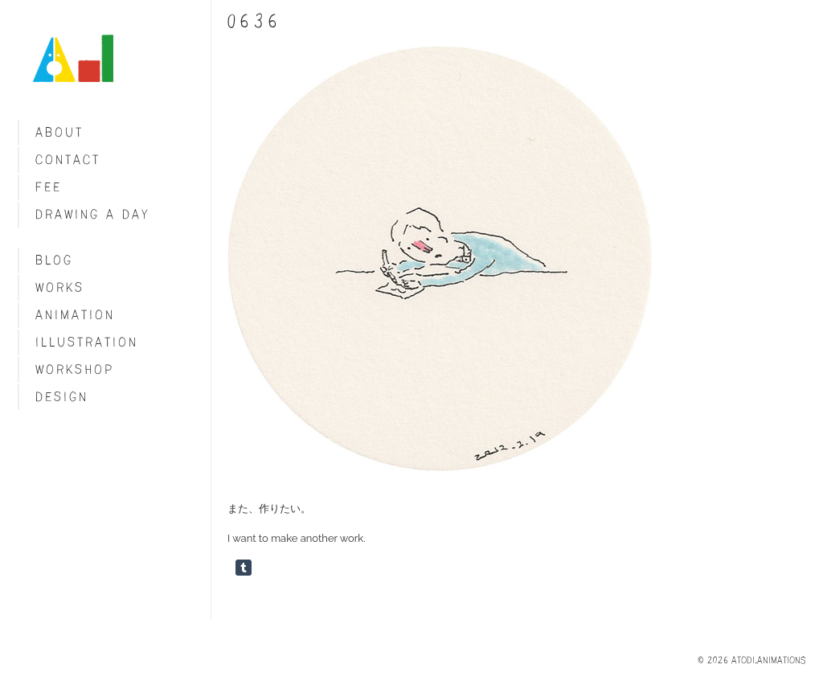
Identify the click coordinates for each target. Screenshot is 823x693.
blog (54, 260)
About (59, 132)
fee (48, 186)
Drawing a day (92, 214)
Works (59, 287)
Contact (67, 159)
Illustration (86, 342)
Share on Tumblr (243, 568)
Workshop (74, 369)
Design (61, 396)
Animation (75, 314)
